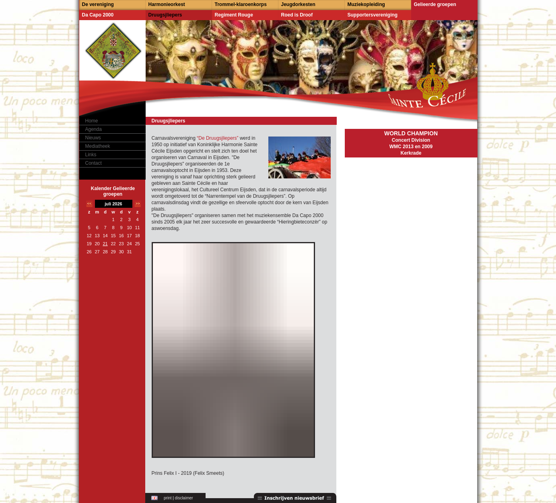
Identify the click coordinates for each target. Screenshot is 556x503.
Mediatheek (97, 146)
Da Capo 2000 (98, 15)
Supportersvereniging (373, 15)
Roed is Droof (297, 15)
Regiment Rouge (234, 15)
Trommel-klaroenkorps (241, 4)
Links (91, 154)
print (167, 498)
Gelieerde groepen (435, 4)
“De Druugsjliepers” (217, 138)
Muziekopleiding (366, 4)
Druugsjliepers (165, 15)
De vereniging (98, 4)
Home (91, 121)
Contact (93, 163)
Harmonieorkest (166, 4)
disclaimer (184, 498)
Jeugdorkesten (298, 4)
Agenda (93, 129)
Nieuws (93, 138)
